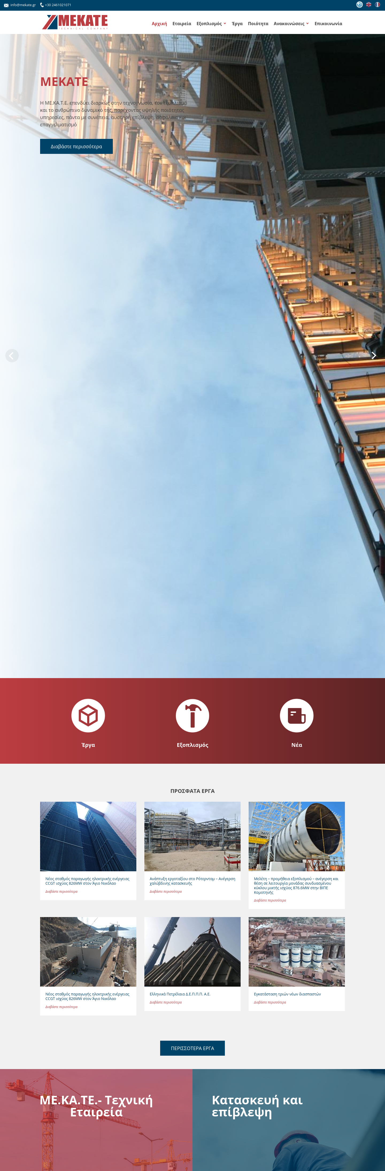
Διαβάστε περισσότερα (76, 146)
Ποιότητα (258, 23)
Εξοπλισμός (209, 23)
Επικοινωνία (328, 23)
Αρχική (159, 23)
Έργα (237, 23)
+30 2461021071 (54, 4)
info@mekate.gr (20, 5)
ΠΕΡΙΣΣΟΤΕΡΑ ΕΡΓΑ (192, 1048)
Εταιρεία (181, 23)
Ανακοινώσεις (289, 23)
